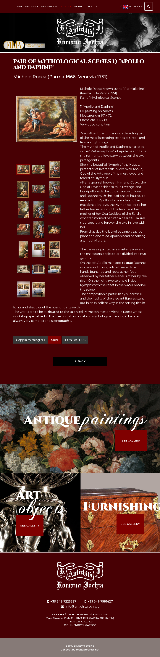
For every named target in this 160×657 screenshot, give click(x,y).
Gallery (65, 6)
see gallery (131, 440)
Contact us (91, 6)
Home (19, 6)
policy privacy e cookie (80, 645)
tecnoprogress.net (87, 649)
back (80, 361)
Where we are (49, 6)
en (126, 7)
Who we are (31, 6)
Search (143, 7)
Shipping (78, 6)
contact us (75, 340)
